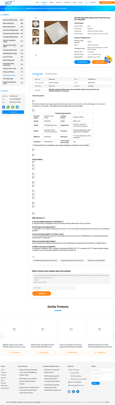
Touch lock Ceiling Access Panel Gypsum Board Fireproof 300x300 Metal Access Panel (71, 347)
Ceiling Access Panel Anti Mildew (96, 260)
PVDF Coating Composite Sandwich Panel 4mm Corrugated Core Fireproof (52, 378)
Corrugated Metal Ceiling (13, 37)
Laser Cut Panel (13, 57)
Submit (42, 293)
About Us (3, 377)
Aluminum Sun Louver (13, 68)
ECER (107, 402)
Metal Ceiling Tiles (13, 23)
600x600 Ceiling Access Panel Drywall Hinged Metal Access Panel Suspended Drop (100, 347)
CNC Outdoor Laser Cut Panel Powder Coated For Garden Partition (28, 381)
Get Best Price (82, 62)
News (2, 380)
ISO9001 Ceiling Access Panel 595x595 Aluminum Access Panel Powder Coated (14, 347)
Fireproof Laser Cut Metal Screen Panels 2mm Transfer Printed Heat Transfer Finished (29, 390)
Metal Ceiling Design (13, 27)
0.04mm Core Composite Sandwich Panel (51, 371)
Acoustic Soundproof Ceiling (13, 41)
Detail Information (37, 74)
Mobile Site (4, 385)
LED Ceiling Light (13, 79)
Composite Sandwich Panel (13, 33)
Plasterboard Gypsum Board (13, 82)
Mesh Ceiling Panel (13, 60)
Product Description (51, 74)
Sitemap (3, 383)
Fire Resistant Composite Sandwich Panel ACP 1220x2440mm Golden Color (52, 387)
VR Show (3, 375)
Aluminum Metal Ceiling (13, 20)
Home (3, 370)
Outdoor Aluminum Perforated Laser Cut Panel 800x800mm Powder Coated (28, 372)
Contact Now (13, 112)
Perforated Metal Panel (13, 50)
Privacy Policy (5, 388)
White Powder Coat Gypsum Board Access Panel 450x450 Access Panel (42, 347)
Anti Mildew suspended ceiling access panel (45, 260)
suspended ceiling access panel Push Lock (72, 260)
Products (3, 372)
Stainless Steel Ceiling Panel (13, 45)
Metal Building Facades (13, 53)
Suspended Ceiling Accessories (13, 64)
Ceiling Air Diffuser (13, 72)
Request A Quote (107, 2)
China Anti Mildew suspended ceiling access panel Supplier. (23, 402)
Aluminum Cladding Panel (13, 30)
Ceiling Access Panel (13, 75)
